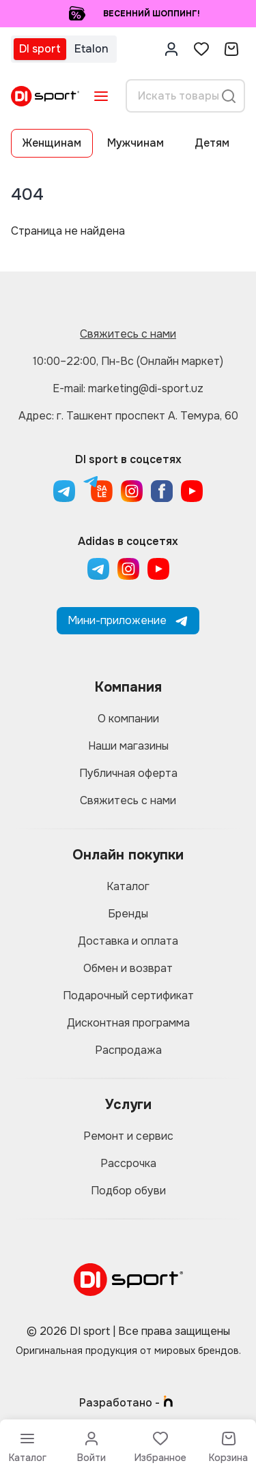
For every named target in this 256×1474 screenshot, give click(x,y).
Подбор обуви (128, 1190)
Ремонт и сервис (128, 1136)
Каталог (128, 886)
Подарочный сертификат (128, 995)
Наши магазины (128, 746)
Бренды (128, 913)
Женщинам (52, 143)
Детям (212, 143)
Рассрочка (128, 1163)
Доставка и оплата (128, 941)
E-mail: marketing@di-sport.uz (128, 388)
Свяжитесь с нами (128, 334)
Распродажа (128, 1050)
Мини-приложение (128, 620)
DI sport (40, 49)
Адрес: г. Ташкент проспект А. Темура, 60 (128, 416)
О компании (128, 718)
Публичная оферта (128, 773)
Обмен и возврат (128, 968)
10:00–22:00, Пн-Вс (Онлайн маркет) (128, 361)
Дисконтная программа (128, 1023)
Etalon (91, 49)
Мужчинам (135, 143)
